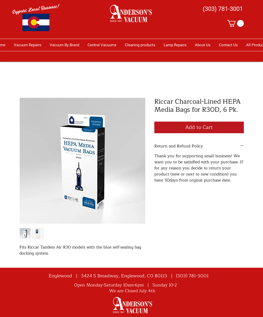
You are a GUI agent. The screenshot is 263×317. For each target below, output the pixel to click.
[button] (235, 23)
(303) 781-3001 (192, 276)
